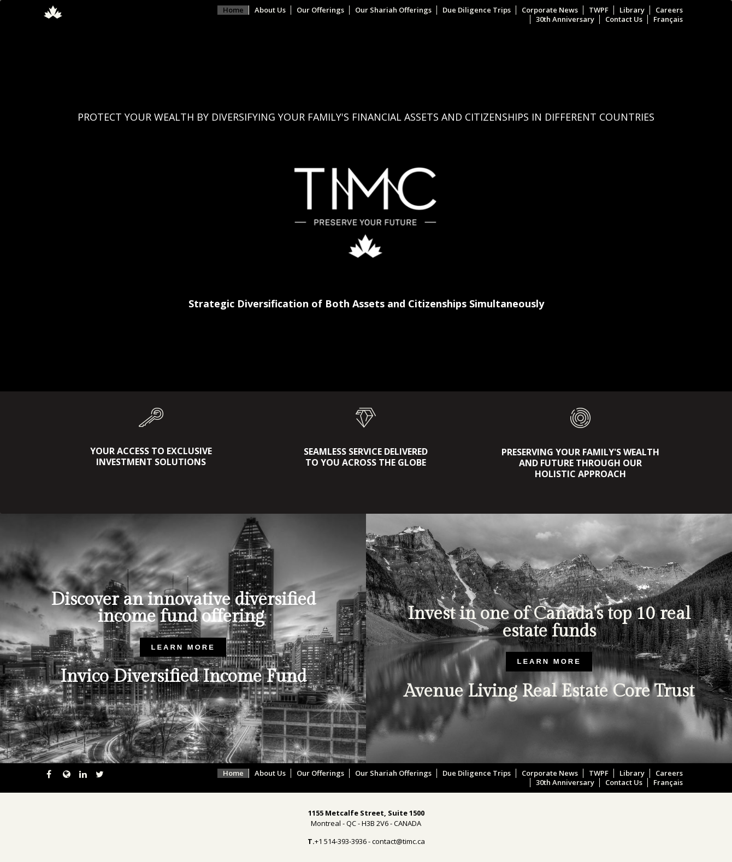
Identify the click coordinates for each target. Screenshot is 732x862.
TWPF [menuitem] (599, 10)
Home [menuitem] (233, 10)
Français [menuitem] (668, 19)
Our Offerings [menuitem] (320, 10)
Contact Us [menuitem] (623, 19)
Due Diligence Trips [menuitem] (476, 10)
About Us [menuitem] (270, 10)
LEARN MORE (183, 647)
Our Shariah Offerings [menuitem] (393, 10)
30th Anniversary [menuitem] (565, 19)
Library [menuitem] (632, 10)
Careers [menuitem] (669, 10)
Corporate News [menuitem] (550, 10)
